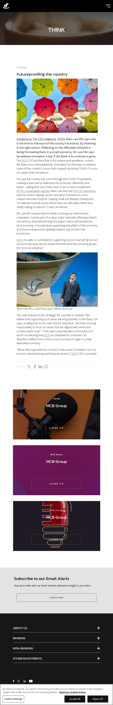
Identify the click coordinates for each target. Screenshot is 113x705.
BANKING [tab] (19, 638)
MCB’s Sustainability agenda (33, 191)
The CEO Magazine (84, 191)
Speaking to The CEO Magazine (36, 139)
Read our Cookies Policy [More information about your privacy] (72, 693)
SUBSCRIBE (56, 597)
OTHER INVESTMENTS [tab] (27, 658)
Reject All (98, 700)
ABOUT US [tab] (20, 628)
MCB (60, 139)
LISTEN (56, 428)
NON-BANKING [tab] (23, 648)
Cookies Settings (13, 700)
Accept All (74, 700)
